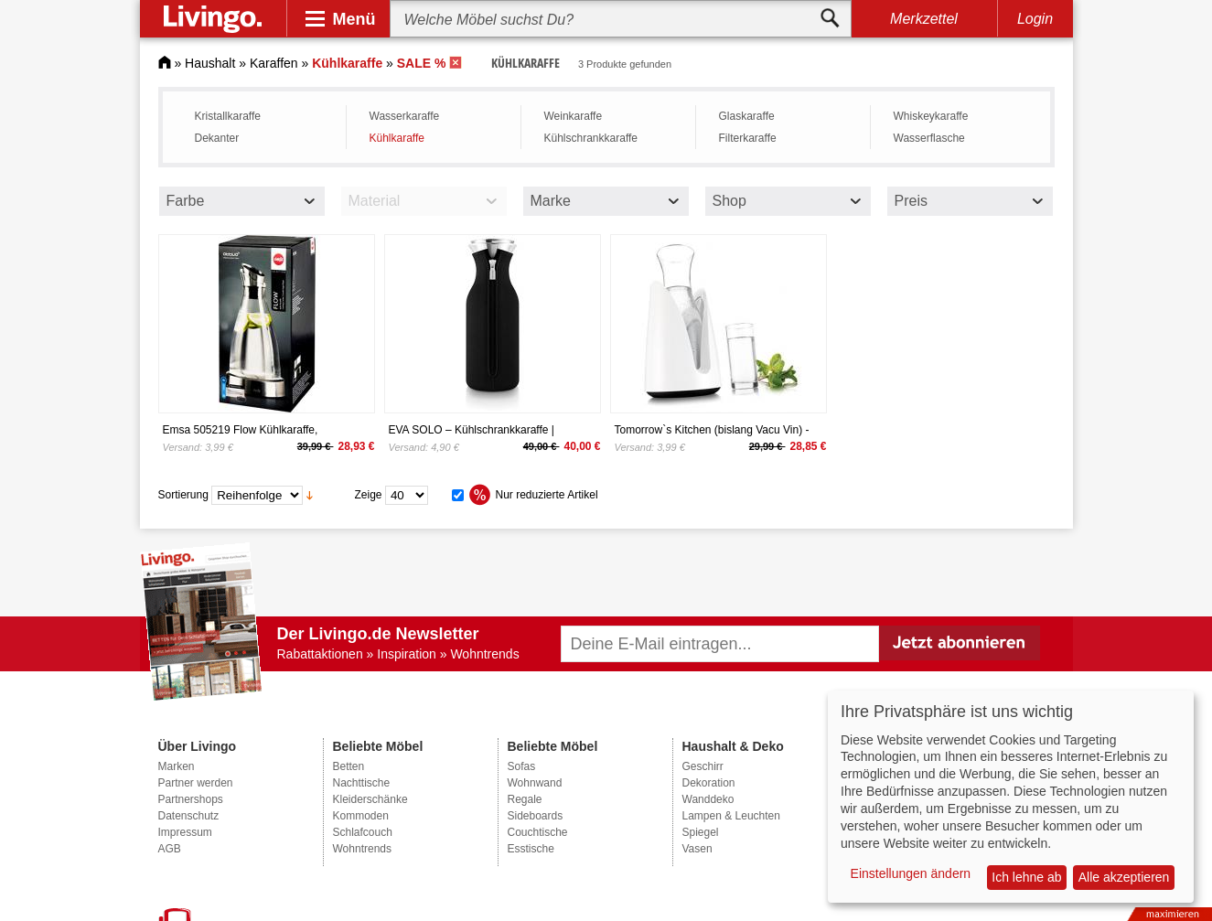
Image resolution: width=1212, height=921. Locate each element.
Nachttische (362, 782)
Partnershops (190, 799)
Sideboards (535, 815)
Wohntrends (362, 848)
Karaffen (274, 63)
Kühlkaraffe (397, 138)
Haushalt (210, 63)
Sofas (522, 766)
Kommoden (361, 815)
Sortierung (183, 494)
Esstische (531, 848)
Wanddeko (708, 799)
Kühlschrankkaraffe (591, 138)
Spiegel (700, 832)
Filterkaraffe (748, 138)
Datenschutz (189, 815)
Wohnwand (535, 782)
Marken (176, 766)
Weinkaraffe (573, 116)
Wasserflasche (929, 138)
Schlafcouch (362, 832)
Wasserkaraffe (405, 116)
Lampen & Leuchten (731, 815)
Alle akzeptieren (1124, 877)
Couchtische (538, 832)
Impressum (185, 832)
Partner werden (195, 782)
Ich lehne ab (1026, 877)
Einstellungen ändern (911, 873)
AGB (169, 848)
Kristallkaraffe (228, 116)
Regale (525, 799)
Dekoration (708, 782)
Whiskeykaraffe (931, 116)
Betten (349, 766)
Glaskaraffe (747, 116)
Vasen (697, 848)
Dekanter (217, 138)
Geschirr (703, 766)
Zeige (368, 494)
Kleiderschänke (370, 799)
